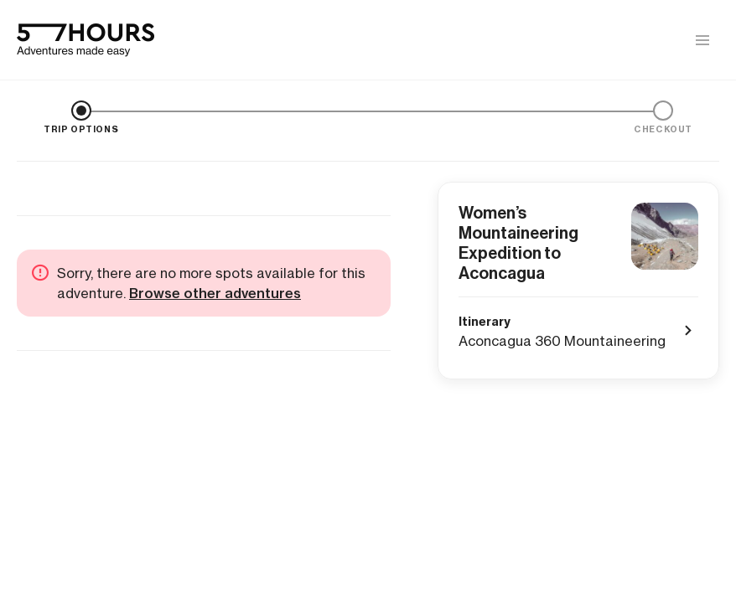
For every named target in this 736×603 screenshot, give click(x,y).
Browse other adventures (215, 293)
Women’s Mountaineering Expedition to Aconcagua (518, 243)
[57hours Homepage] (85, 40)
